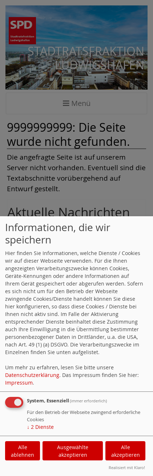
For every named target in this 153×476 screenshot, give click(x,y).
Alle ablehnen (22, 451)
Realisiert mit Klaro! (127, 467)
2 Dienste (40, 426)
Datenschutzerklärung (32, 375)
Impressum (19, 382)
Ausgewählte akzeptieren (72, 451)
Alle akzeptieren (125, 451)
